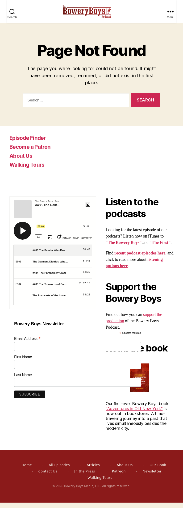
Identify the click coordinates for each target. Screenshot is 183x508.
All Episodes (59, 470)
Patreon (119, 476)
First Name (23, 362)
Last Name (23, 380)
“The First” (160, 248)
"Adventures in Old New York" (134, 413)
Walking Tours (27, 170)
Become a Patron (31, 152)
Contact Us (47, 476)
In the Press (84, 476)
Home (26, 470)
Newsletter (152, 476)
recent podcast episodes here (139, 258)
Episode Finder (29, 143)
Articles (93, 470)
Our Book (158, 470)
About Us (21, 161)
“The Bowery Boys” (123, 248)
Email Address (27, 344)
